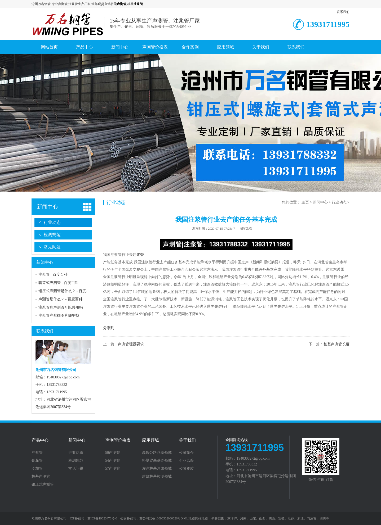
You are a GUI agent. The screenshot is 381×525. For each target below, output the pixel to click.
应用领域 (225, 47)
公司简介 (186, 453)
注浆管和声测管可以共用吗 (60, 307)
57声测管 (112, 468)
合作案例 (190, 47)
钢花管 (37, 461)
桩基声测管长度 (336, 344)
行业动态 (52, 222)
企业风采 (186, 461)
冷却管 (37, 468)
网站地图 (201, 518)
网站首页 (49, 47)
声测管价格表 (155, 47)
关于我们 (260, 47)
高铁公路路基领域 (157, 453)
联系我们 (343, 12)
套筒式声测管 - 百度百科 (58, 283)
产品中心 (84, 47)
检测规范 (52, 234)
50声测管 (112, 453)
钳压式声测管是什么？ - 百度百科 (66, 291)
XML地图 (188, 518)
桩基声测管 (41, 476)
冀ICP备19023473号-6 (102, 518)
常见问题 (52, 247)
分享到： (110, 328)
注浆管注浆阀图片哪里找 (58, 316)
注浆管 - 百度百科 (53, 275)
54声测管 (112, 461)
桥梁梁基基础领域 (157, 461)
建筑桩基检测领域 (157, 476)
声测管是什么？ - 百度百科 (60, 299)
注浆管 (138, 255)
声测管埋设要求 (131, 344)
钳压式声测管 (43, 484)
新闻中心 (119, 47)
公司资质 (186, 468)
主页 (305, 202)
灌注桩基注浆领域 (157, 468)
